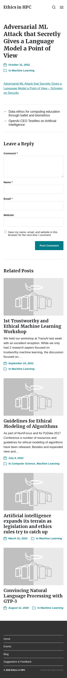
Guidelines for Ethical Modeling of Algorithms (31, 423)
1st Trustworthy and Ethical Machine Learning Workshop (32, 326)
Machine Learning (23, 70)
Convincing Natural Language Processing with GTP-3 (33, 596)
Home (7, 638)
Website (9, 215)
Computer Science (23, 463)
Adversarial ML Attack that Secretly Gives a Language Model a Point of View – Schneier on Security (33, 88)
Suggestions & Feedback (17, 661)
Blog (6, 654)
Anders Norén (56, 670)
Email (8, 198)
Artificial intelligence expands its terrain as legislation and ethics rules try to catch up (28, 524)
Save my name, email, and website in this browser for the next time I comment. (32, 234)
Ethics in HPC (17, 7)
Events (7, 646)
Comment (11, 153)
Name (8, 182)
